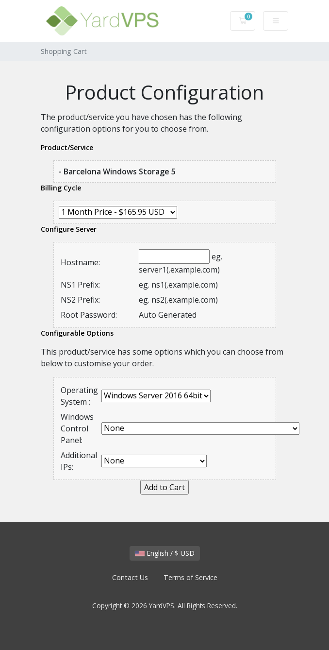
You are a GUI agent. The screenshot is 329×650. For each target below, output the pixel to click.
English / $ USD (165, 553)
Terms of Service (190, 577)
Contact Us (130, 577)
